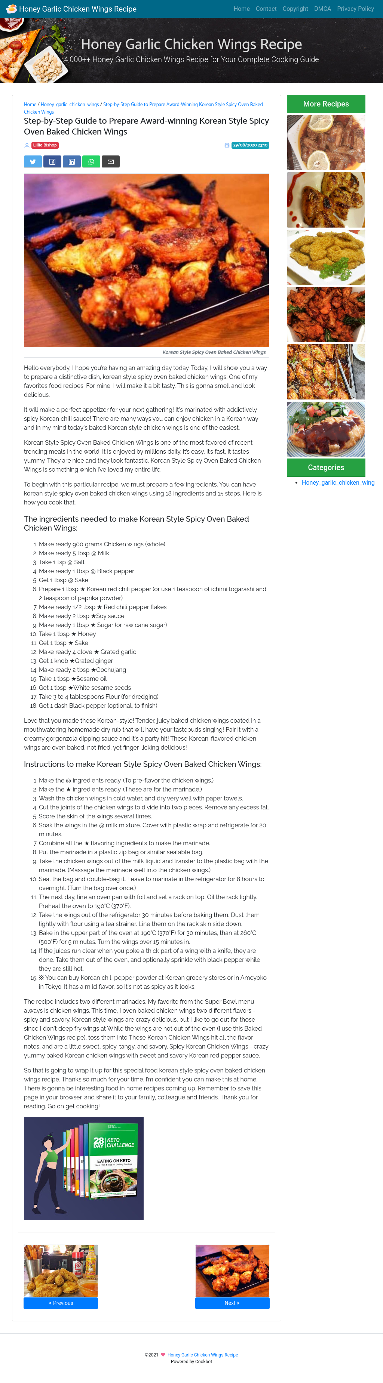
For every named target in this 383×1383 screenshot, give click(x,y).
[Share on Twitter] (33, 161)
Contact (266, 8)
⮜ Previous (60, 1303)
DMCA (322, 8)
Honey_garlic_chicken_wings (70, 105)
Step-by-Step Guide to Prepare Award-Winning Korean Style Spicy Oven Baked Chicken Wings (143, 108)
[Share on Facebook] (52, 161)
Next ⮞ (232, 1303)
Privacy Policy (355, 8)
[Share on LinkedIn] (72, 161)
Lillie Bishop (45, 145)
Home (242, 8)
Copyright (295, 8)
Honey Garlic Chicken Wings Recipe (71, 9)
